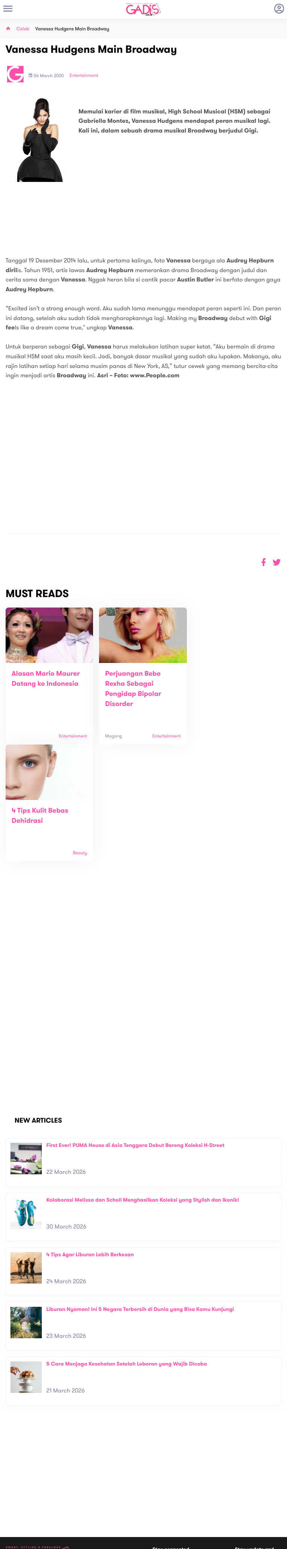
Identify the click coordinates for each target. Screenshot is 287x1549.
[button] (276, 562)
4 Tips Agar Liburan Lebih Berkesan (90, 1137)
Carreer (83, 1488)
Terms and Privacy (197, 1540)
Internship (85, 1496)
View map (16, 1509)
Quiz (159, 1497)
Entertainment (84, 76)
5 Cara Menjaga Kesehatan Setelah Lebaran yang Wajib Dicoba (126, 1247)
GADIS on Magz (222, 1497)
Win (172, 1497)
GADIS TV (190, 1497)
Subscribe (270, 1464)
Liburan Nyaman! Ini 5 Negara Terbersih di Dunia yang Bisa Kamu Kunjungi (140, 1192)
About (81, 1472)
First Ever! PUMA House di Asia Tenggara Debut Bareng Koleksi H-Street (135, 1028)
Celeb (23, 29)
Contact (84, 1480)
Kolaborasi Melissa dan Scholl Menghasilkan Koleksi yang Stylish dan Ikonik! (142, 1083)
